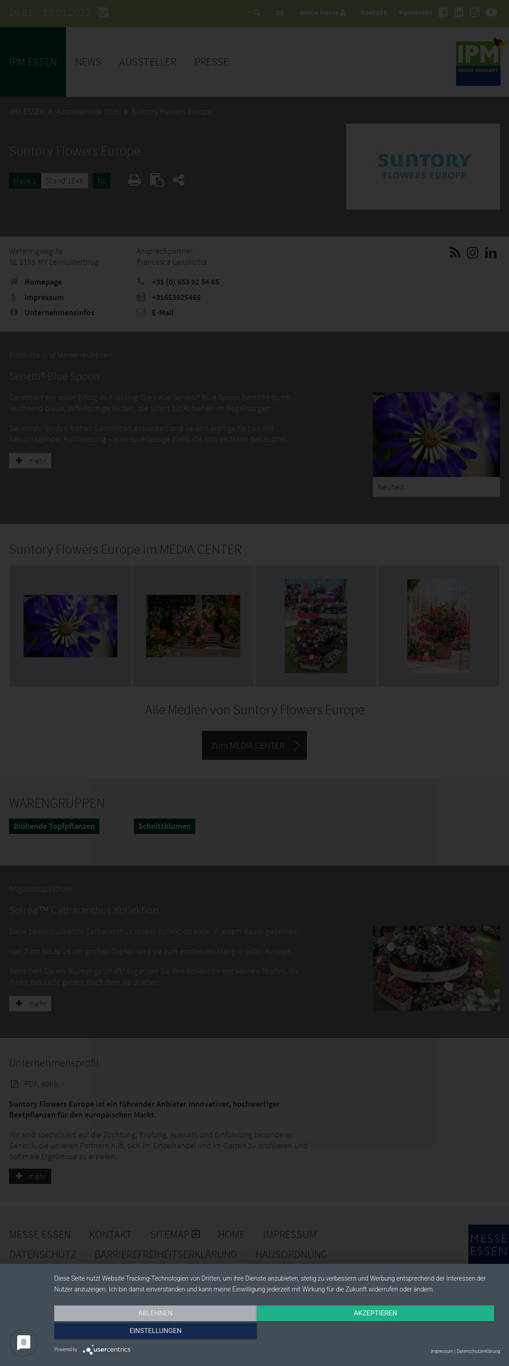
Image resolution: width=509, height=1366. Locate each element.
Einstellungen (433, 1333)
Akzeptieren (277, 1333)
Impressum (442, 1351)
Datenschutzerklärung (478, 1351)
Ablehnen (121, 1333)
